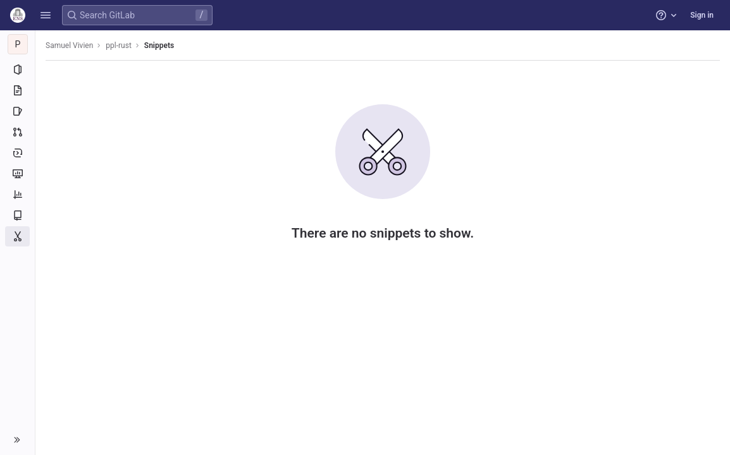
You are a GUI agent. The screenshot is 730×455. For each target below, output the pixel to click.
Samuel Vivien (69, 45)
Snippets (159, 45)
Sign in (702, 15)
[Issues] (17, 111)
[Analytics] (17, 195)
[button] (45, 15)
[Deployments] (17, 153)
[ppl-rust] (17, 44)
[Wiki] (17, 215)
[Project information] (17, 69)
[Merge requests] (17, 132)
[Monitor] (17, 174)
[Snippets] (17, 236)
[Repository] (17, 90)
